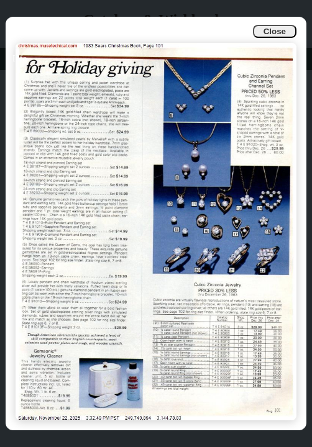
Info (19, 58)
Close (275, 31)
